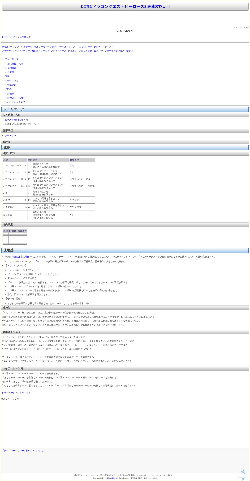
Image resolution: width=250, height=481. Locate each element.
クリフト (17, 51)
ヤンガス (119, 51)
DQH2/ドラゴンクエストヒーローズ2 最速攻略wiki (125, 6)
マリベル (62, 47)
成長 (7, 76)
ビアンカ (98, 51)
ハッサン (51, 47)
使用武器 (11, 68)
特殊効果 (11, 85)
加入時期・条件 (15, 64)
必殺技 (10, 72)
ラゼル (5, 47)
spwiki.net (112, 478)
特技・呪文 (13, 81)
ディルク (72, 51)
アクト (54, 51)
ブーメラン (10, 135)
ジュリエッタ (24, 37)
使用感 (8, 89)
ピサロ (129, 51)
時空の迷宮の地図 (14, 120)
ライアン (109, 47)
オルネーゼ (39, 47)
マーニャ (44, 51)
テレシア (14, 47)
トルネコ (81, 47)
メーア (62, 51)
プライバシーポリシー (12, 450)
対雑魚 (10, 94)
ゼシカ (35, 51)
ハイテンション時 (16, 102)
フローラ (109, 51)
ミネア (71, 47)
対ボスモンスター (16, 98)
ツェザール (26, 47)
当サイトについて (34, 450)
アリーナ (6, 51)
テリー (26, 51)
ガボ (90, 47)
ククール (98, 47)
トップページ (8, 37)
